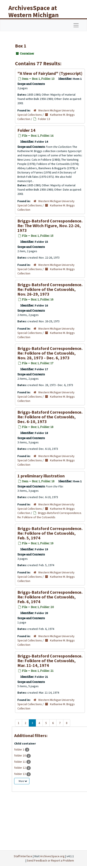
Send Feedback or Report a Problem (50, 860)
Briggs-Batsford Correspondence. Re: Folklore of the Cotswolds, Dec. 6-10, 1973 (49, 416)
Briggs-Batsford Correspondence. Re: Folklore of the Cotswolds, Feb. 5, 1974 (49, 533)
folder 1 (19, 749)
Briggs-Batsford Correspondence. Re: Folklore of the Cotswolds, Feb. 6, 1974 (49, 596)
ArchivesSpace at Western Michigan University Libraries (36, 15)
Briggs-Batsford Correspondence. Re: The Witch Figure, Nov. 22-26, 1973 (49, 225)
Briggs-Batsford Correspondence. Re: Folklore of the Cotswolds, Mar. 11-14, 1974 (49, 660)
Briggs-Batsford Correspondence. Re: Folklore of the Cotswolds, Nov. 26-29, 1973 (49, 289)
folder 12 (20, 768)
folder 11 (20, 762)
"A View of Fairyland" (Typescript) (49, 73)
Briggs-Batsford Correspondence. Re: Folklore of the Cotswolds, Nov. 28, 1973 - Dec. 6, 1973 (49, 353)
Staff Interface (23, 856)
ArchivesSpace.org (52, 856)
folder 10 (20, 755)
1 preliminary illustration (41, 475)
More (23, 781)
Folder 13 (44, 119)
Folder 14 (26, 130)
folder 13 (20, 774)
